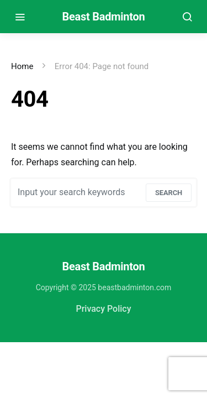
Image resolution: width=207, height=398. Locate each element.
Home (22, 66)
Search (168, 192)
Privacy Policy (103, 308)
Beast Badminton (103, 16)
